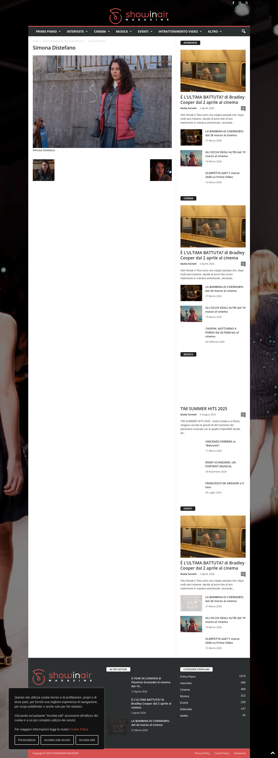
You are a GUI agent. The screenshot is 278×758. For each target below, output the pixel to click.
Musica (124, 31)
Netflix (184, 715)
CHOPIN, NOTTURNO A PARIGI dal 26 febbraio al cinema (222, 332)
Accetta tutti (87, 740)
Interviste (77, 31)
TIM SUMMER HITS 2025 (203, 408)
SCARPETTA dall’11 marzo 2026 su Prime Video (222, 175)
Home (36, 41)
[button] (243, 31)
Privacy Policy (202, 753)
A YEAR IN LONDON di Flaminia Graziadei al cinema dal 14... (150, 682)
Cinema (102, 31)
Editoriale (186, 709)
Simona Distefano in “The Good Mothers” (63, 41)
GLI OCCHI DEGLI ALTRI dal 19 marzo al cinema (225, 154)
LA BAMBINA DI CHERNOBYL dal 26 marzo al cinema (224, 133)
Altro (215, 31)
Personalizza (26, 740)
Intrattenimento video (180, 31)
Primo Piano (48, 31)
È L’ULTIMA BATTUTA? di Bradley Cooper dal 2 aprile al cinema (212, 99)
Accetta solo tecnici (57, 740)
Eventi (145, 31)
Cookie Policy (79, 729)
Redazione (240, 753)
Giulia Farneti (188, 108)
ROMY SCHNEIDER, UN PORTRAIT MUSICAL (220, 464)
